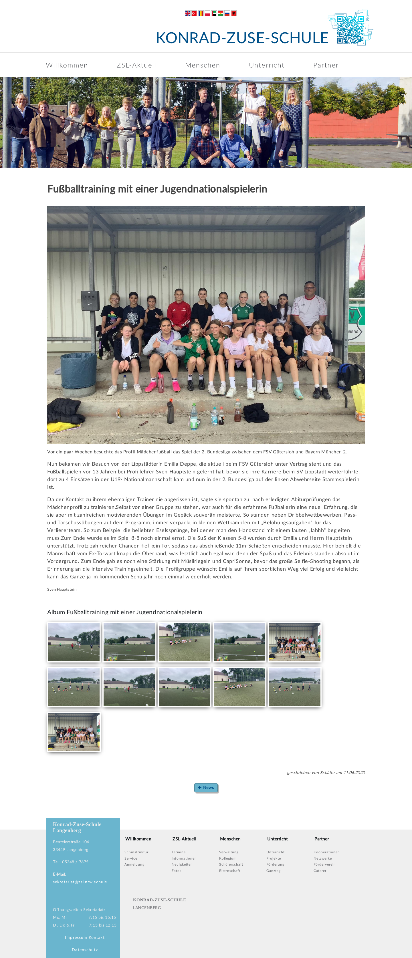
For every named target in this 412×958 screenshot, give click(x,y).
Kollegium (228, 858)
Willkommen (67, 65)
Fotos (176, 870)
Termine (179, 852)
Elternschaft (230, 870)
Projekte (273, 858)
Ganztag (273, 870)
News (206, 788)
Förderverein (325, 864)
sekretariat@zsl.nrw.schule (80, 882)
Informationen (184, 858)
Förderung (275, 864)
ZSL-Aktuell (137, 65)
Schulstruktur (136, 852)
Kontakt (97, 938)
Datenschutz (85, 950)
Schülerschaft (231, 864)
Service (130, 858)
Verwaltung (229, 852)
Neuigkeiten (182, 864)
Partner (326, 65)
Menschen (202, 65)
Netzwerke (323, 858)
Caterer (320, 870)
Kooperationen (327, 852)
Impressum (76, 938)
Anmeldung (134, 864)
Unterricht (267, 65)
